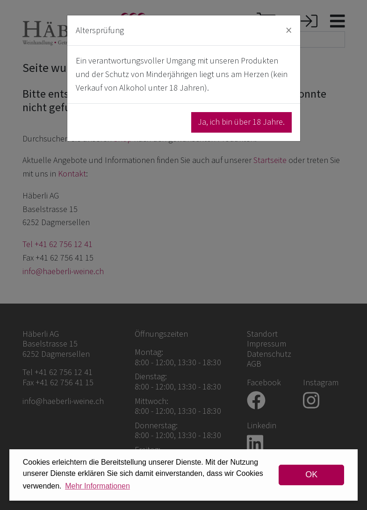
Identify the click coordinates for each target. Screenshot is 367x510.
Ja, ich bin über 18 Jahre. (241, 121)
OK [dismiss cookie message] (311, 474)
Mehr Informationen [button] (97, 486)
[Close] (288, 30)
